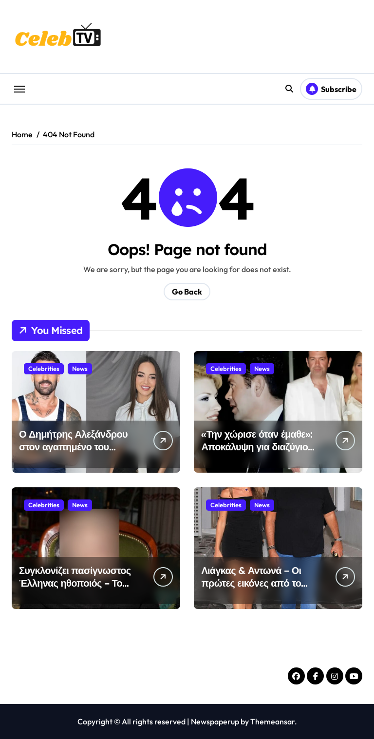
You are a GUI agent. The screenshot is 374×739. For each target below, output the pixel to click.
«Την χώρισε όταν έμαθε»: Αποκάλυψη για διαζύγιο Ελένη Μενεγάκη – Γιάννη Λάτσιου (256, 453)
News (80, 368)
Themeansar (272, 721)
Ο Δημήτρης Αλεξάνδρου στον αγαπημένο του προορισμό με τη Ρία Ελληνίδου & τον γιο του (73, 453)
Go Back (187, 291)
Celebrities (43, 368)
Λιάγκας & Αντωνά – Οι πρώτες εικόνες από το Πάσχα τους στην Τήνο (251, 583)
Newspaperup (215, 721)
